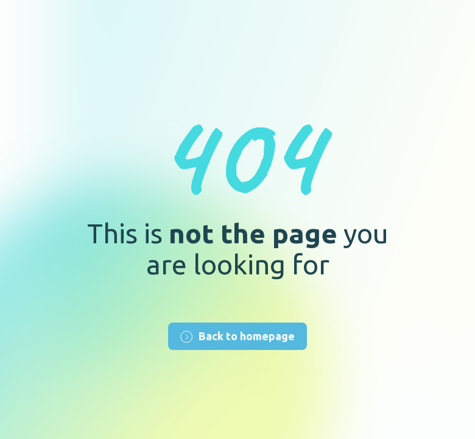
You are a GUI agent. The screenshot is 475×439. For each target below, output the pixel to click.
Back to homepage (237, 336)
